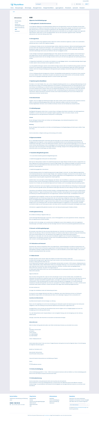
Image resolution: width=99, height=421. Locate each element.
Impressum (17, 31)
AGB (16, 29)
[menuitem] (46, 5)
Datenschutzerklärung (19, 27)
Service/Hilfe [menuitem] (86, 1)
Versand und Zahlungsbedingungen (19, 25)
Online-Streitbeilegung (54, 400)
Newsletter (51, 398)
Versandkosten (46, 415)
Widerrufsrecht (33, 403)
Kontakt (16, 22)
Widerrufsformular (34, 404)
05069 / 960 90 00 (15, 403)
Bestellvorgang (18, 21)
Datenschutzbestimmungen (81, 407)
